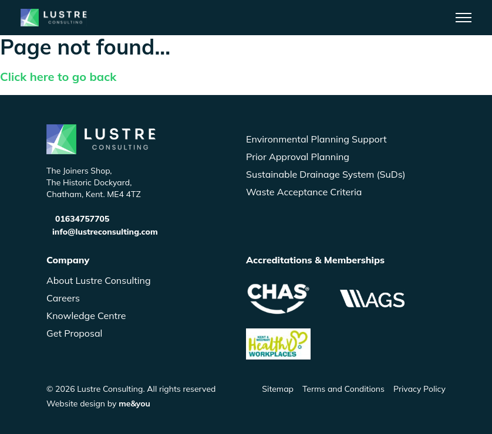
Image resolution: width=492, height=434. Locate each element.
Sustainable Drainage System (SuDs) (326, 174)
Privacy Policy (419, 389)
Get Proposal (74, 333)
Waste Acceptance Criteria (304, 192)
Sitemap (278, 389)
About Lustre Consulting (98, 280)
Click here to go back (58, 76)
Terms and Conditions (343, 389)
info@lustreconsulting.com (105, 231)
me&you (134, 403)
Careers (63, 298)
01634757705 (82, 218)
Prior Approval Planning (297, 156)
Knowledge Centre (86, 315)
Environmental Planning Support (316, 139)
